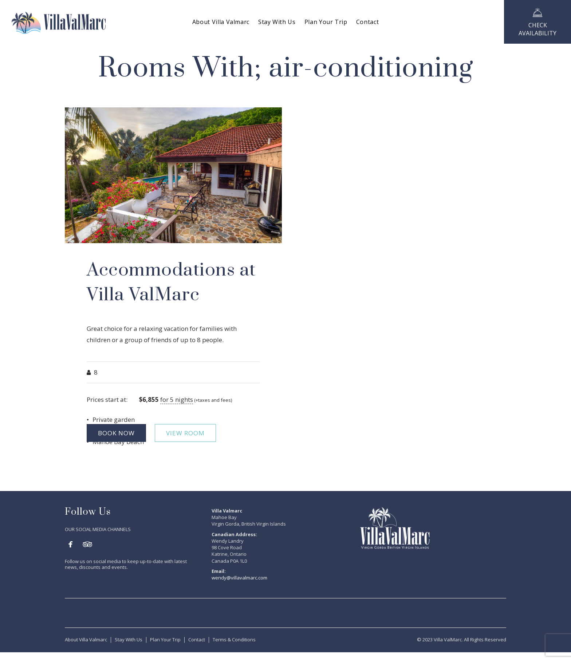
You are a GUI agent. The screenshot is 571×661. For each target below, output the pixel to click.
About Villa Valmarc (86, 639)
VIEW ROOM (185, 433)
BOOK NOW (116, 433)
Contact (196, 639)
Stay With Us (128, 639)
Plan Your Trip (165, 639)
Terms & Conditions (234, 639)
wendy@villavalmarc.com (239, 577)
